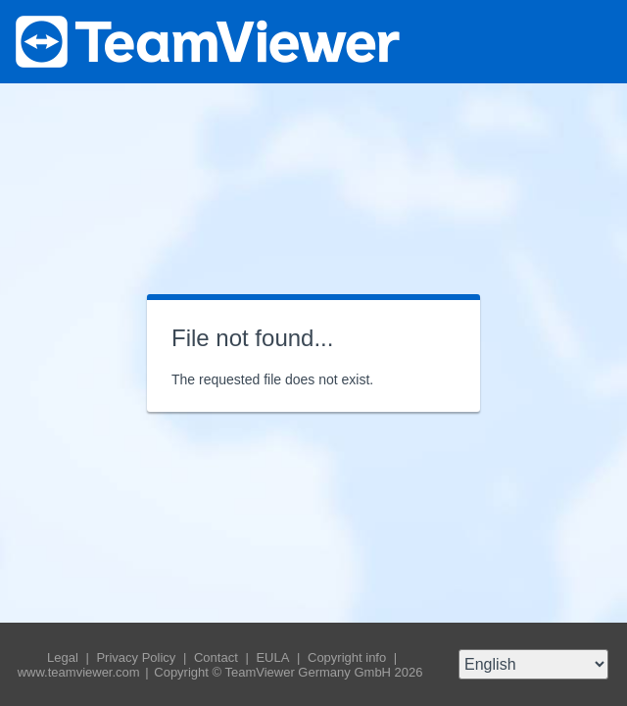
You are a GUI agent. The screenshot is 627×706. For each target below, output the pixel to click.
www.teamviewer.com (81, 672)
